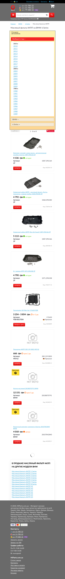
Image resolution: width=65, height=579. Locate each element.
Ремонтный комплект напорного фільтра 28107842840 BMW (31, 427)
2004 (15, 74)
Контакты (44, 1)
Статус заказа (16, 560)
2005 (15, 76)
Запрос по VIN (16, 543)
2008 (15, 84)
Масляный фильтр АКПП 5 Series (24, 480)
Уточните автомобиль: (15, 33)
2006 (15, 79)
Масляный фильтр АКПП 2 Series (24, 473)
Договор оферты (17, 570)
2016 (15, 61)
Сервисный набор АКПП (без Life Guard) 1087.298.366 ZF (32, 232)
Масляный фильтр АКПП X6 (22, 493)
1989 (15, 114)
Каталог (14, 573)
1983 (15, 99)
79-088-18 (26, 10)
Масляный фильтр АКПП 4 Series (24, 478)
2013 (15, 54)
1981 (15, 94)
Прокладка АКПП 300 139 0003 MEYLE (26, 349)
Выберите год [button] (18, 39)
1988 (15, 111)
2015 (15, 59)
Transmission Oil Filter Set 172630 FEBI (25, 310)
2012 (15, 51)
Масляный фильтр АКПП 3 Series (24, 476)
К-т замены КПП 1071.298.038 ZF (24, 271)
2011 (15, 49)
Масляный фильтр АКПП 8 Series (24, 484)
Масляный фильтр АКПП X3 (22, 488)
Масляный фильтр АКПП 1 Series (24, 471)
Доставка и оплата (32, 1)
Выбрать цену (19, 324)
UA (16, 1)
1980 (15, 91)
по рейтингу (15, 131)
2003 (15, 71)
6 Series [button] (16, 124)
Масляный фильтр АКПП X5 (22, 490)
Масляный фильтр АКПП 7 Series (24, 482)
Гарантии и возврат (18, 568)
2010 (15, 46)
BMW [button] (15, 119)
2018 (15, 66)
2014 (15, 56)
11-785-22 (26, 6)
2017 (15, 64)
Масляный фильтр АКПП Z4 (22, 497)
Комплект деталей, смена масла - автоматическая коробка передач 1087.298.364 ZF (29, 154)
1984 (15, 101)
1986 (15, 106)
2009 (15, 86)
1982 (15, 96)
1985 (15, 104)
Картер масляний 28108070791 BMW (25, 388)
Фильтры (50, 131)
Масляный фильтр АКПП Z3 (22, 495)
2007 (15, 81)
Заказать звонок (17, 540)
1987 (15, 109)
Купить (17, 168)
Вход (51, 1)
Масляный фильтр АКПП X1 (22, 486)
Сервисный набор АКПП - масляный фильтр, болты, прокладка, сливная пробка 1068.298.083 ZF (30, 193)
